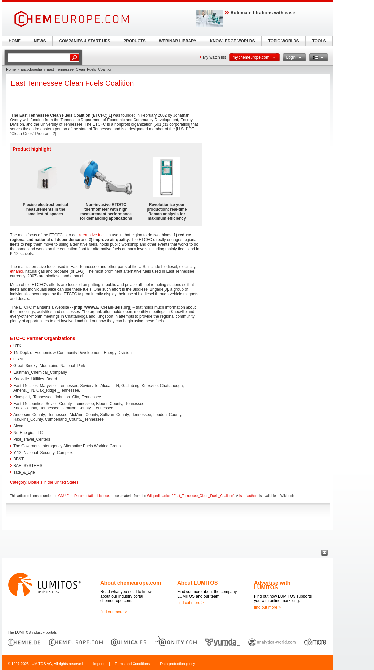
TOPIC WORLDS (283, 41)
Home (11, 69)
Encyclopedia (31, 69)
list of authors (248, 496)
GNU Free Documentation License (83, 496)
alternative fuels (92, 235)
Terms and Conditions (132, 664)
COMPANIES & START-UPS (84, 41)
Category (18, 482)
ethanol (16, 271)
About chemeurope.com (130, 583)
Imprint (98, 664)
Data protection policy (177, 664)
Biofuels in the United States (53, 482)
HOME (15, 41)
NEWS (40, 41)
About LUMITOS (197, 583)
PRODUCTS (134, 41)
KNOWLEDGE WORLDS (232, 41)
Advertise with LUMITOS (272, 585)
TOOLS (319, 41)
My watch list (214, 57)
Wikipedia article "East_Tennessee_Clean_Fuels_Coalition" (190, 496)
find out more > (113, 612)
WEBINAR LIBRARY (178, 41)
